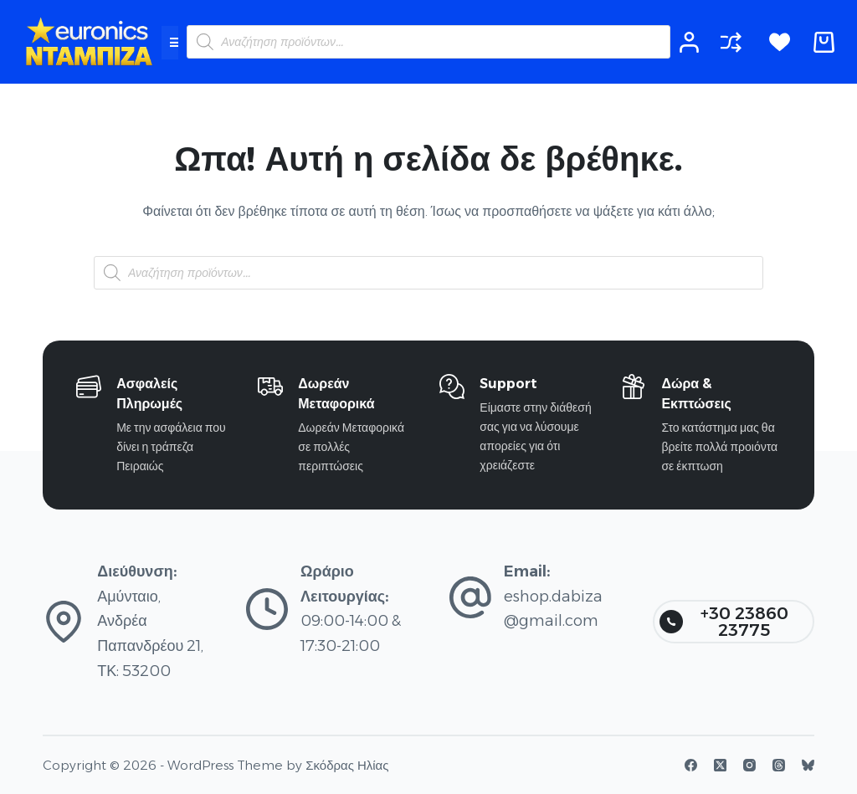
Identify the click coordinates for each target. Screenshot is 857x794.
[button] (176, 42)
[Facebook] (691, 765)
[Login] (689, 42)
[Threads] (778, 765)
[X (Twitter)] (720, 765)
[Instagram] (749, 765)
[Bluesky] (808, 765)
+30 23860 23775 (723, 621)
